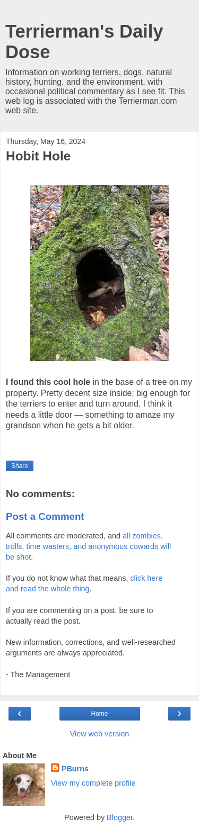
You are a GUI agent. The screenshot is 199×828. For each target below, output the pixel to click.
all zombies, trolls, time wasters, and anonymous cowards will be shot (88, 546)
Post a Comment (45, 516)
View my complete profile (93, 783)
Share (19, 466)
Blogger (120, 817)
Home (99, 713)
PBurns (75, 768)
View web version (99, 734)
